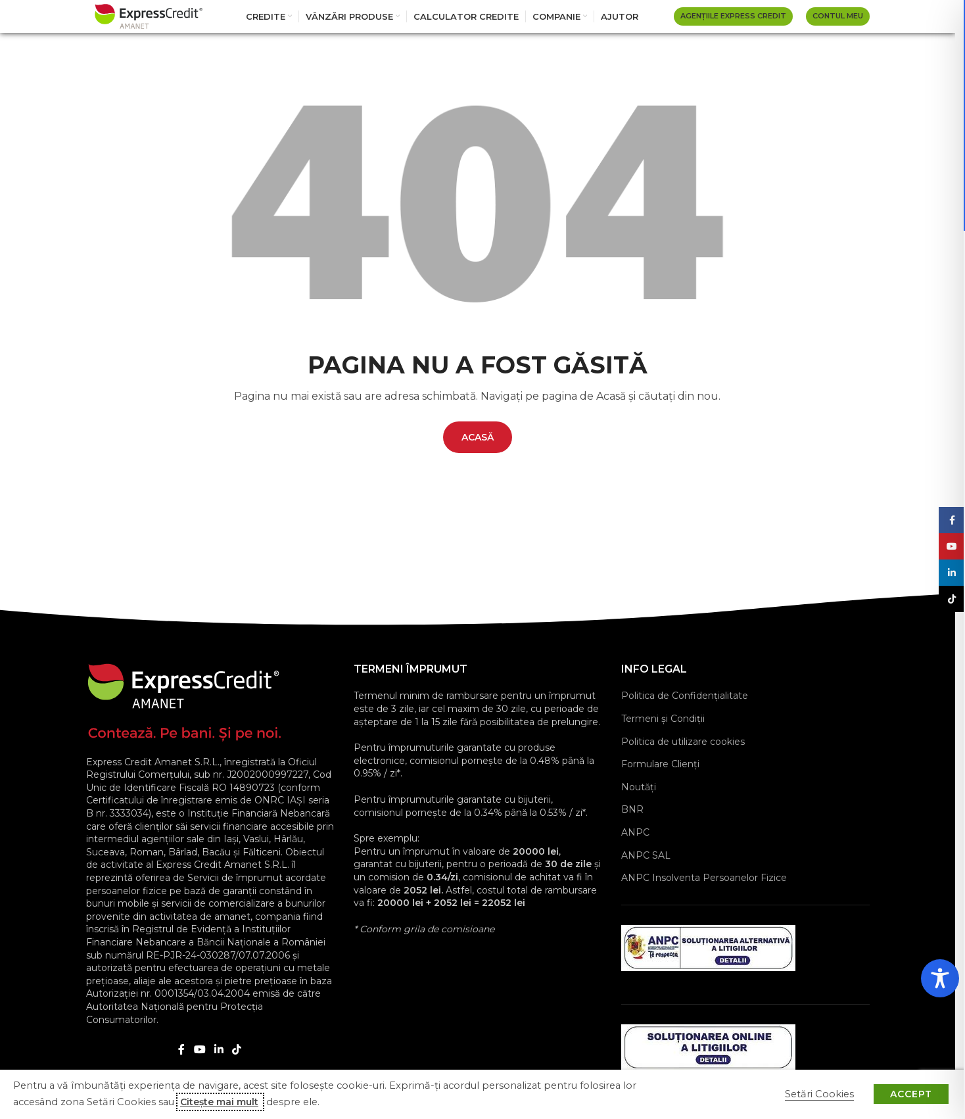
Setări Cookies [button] (819, 1094)
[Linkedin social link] (219, 1049)
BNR (632, 809)
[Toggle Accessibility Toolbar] (940, 978)
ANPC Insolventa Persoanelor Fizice (704, 878)
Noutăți (638, 787)
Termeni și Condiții (663, 719)
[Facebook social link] (181, 1049)
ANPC (635, 832)
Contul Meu (837, 15)
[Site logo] (148, 16)
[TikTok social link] (237, 1049)
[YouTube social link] (199, 1049)
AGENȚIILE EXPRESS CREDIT (733, 15)
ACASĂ (477, 437)
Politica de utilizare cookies (683, 742)
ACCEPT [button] (911, 1094)
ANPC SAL (646, 855)
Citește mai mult (219, 1102)
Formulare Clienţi (660, 764)
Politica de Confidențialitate (684, 696)
